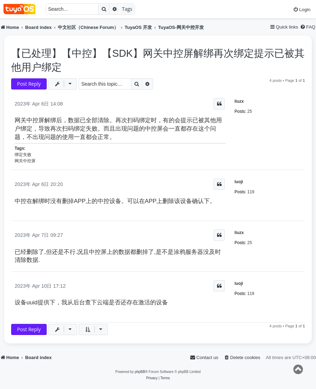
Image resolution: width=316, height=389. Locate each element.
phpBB (140, 372)
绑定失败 (23, 154)
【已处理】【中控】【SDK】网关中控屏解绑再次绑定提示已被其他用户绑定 (158, 60)
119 (250, 191)
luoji (238, 181)
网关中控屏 (25, 160)
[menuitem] (301, 10)
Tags (127, 9)
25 (249, 111)
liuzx (239, 101)
